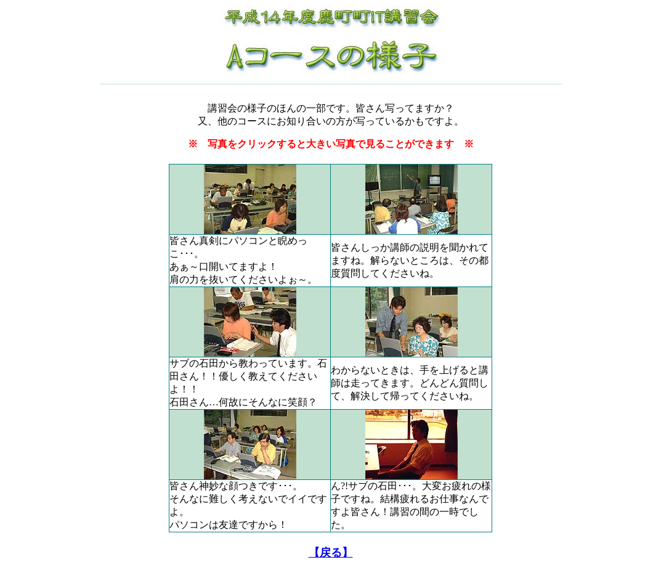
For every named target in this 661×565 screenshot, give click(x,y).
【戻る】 (331, 553)
